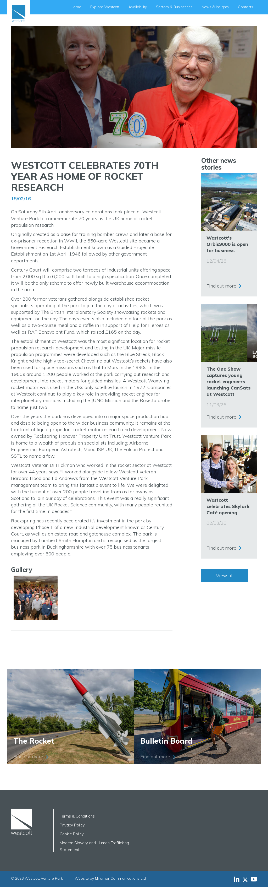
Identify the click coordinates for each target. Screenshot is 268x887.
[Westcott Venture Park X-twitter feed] (247, 879)
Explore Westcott (104, 6)
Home (76, 6)
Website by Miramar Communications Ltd (110, 878)
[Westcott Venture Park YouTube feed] (254, 879)
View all (225, 575)
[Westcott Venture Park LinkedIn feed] (236, 879)
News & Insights (215, 6)
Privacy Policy (72, 825)
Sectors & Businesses (174, 6)
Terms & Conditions (77, 816)
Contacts (245, 6)
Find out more (221, 285)
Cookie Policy (72, 833)
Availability (138, 6)
